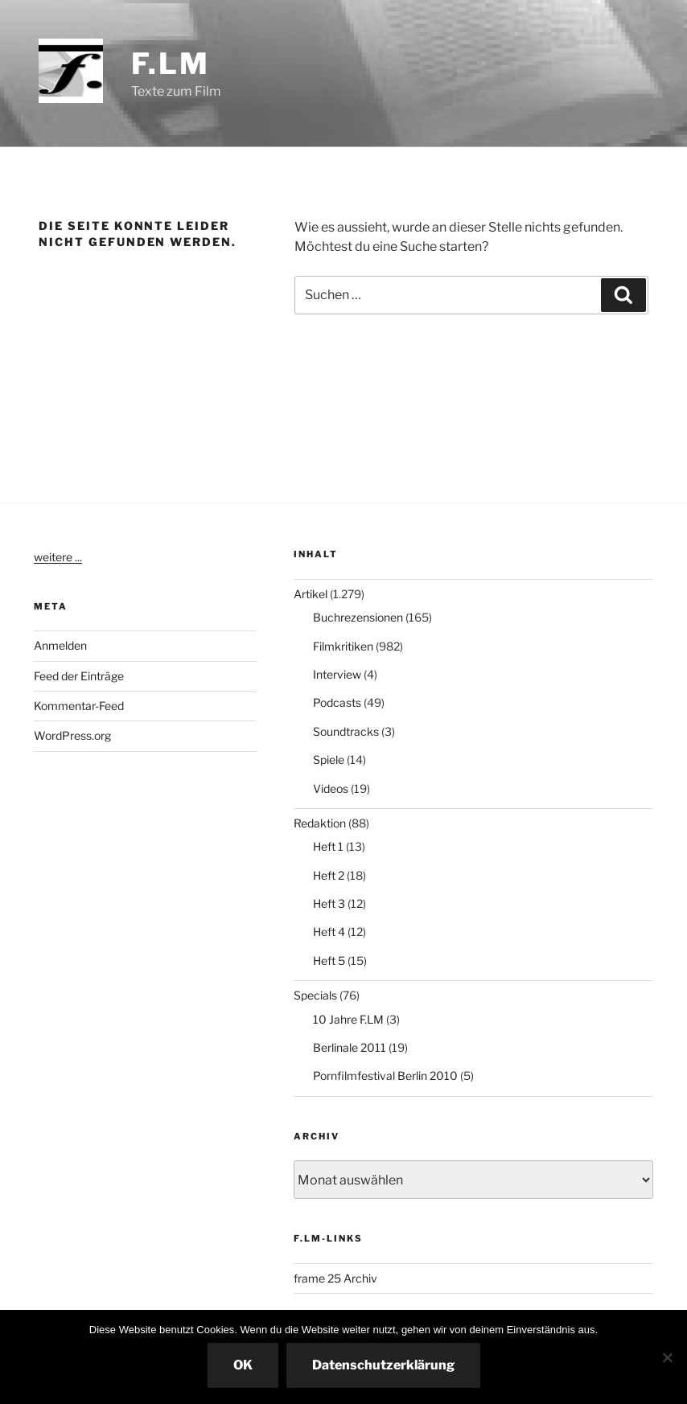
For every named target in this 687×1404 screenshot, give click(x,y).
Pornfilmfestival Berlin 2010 (385, 1075)
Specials (315, 995)
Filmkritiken (343, 646)
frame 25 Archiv (335, 1278)
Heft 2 (328, 875)
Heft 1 (328, 846)
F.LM (170, 63)
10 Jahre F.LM (348, 1019)
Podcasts (337, 702)
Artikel (310, 594)
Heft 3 (329, 903)
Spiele (328, 759)
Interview (337, 674)
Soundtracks (346, 731)
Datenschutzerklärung (383, 1365)
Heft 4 (329, 931)
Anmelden (60, 645)
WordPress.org (72, 735)
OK (243, 1365)
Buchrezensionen (358, 617)
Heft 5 (329, 960)
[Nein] (667, 1357)
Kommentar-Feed (79, 705)
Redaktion (320, 823)
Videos (330, 788)
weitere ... (58, 557)
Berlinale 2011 (349, 1047)
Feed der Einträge (79, 676)
